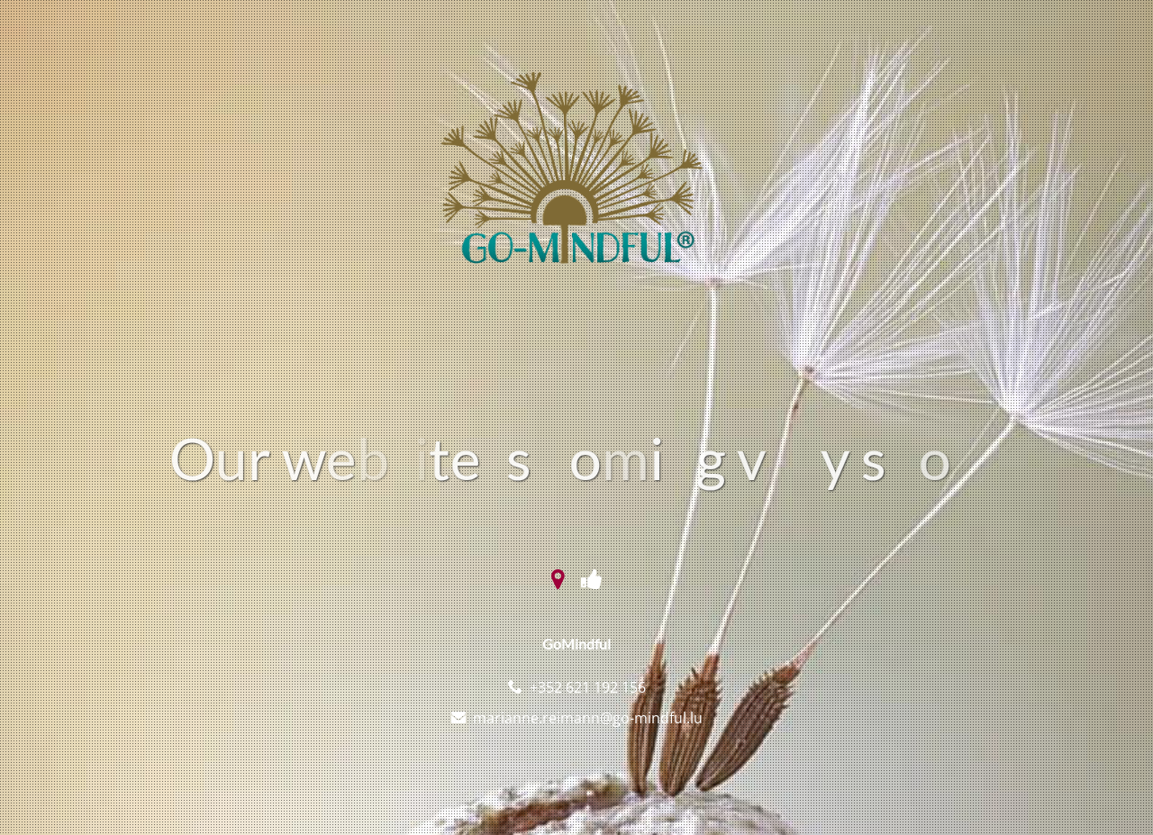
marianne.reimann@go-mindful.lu (588, 718)
